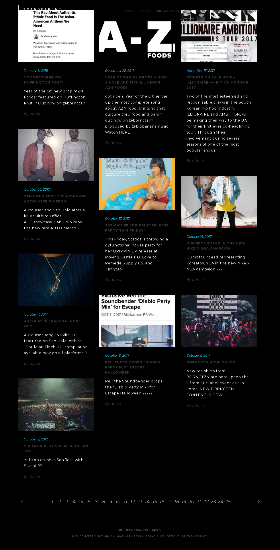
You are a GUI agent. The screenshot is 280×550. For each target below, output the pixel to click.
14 (147, 502)
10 (118, 502)
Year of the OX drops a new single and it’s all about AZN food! (136, 82)
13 (140, 502)
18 (176, 502)
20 (191, 502)
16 (162, 502)
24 (220, 502)
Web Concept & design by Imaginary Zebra (107, 536)
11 (125, 502)
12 (132, 502)
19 (184, 502)
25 (228, 502)
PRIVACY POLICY (194, 536)
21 (198, 502)
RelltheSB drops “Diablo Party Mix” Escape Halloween (132, 367)
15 (155, 502)
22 (206, 502)
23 (213, 502)
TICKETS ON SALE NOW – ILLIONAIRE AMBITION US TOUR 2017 (217, 82)
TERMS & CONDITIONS (163, 536)
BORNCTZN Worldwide (210, 362)
